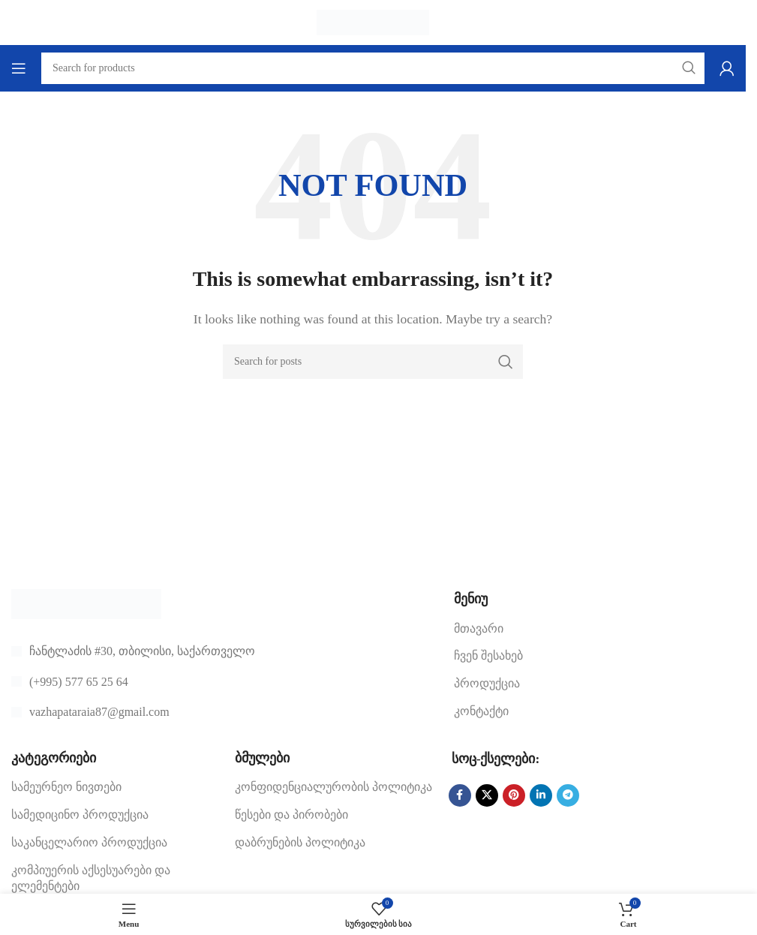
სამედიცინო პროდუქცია (80, 814)
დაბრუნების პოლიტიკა (300, 842)
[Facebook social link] (460, 795)
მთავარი (478, 628)
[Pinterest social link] (514, 795)
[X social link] (487, 795)
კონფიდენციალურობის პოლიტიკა (333, 786)
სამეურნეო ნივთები (66, 786)
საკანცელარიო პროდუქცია (89, 842)
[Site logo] (373, 21)
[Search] (373, 361)
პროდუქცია (487, 683)
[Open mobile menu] (19, 68)
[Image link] (86, 603)
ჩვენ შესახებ (488, 655)
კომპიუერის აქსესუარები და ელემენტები (90, 878)
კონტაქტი (481, 711)
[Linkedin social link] (541, 795)
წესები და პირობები (291, 814)
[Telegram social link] (568, 795)
